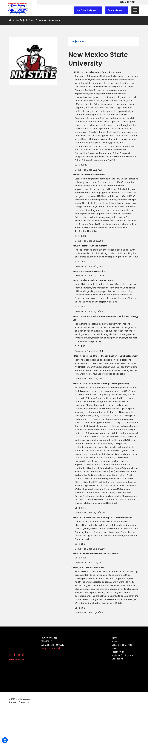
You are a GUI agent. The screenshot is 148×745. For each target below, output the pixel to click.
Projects (116, 648)
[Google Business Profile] (23, 654)
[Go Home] (11, 20)
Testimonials (118, 651)
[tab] (78, 41)
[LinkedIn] (19, 654)
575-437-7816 (127, 2)
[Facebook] (14, 654)
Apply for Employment (123, 655)
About (114, 641)
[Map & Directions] (50, 648)
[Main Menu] (135, 10)
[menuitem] (125, 638)
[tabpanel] (103, 332)
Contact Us (117, 658)
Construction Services (122, 645)
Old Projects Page (25, 20)
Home (114, 637)
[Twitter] (10, 654)
